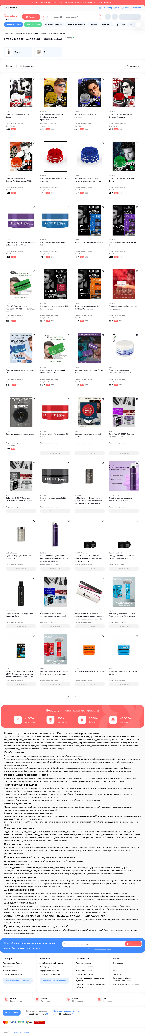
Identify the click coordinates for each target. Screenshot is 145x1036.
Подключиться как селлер (17, 980)
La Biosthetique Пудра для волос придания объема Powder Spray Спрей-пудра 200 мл (54, 558)
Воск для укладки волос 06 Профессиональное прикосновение (51, 117)
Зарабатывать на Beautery (51, 963)
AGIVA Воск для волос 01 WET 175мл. (89, 671)
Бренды (9, 66)
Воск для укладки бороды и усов (20, 434)
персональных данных (103, 949)
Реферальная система (49, 970)
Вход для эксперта (133, 8)
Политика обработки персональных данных (122, 979)
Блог (114, 967)
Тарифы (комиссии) (11, 970)
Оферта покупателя (85, 974)
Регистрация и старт (49, 967)
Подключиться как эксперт (54, 980)
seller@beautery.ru (62, 1014)
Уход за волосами (31, 33)
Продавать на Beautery (13, 963)
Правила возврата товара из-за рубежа (90, 979)
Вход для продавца (110, 8)
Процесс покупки (83, 963)
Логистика (7, 967)
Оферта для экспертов (50, 974)
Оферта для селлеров (12, 974)
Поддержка (11, 1012)
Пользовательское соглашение (126, 984)
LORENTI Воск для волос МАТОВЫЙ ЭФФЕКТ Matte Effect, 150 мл (20, 309)
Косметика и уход (17, 33)
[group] (18, 52)
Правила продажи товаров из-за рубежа (90, 985)
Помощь (116, 970)
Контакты (117, 974)
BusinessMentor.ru (21, 1032)
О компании (118, 963)
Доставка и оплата (84, 967)
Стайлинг (43, 33)
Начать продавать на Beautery (67, 1011)
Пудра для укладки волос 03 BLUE (89, 242)
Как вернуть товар (84, 970)
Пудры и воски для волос (56, 33)
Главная (7, 33)
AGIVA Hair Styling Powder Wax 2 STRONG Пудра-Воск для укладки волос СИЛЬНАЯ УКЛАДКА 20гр (20, 674)
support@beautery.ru (35, 1014)
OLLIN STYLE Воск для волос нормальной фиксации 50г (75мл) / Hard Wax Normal (89, 558)
